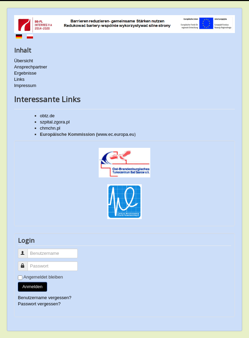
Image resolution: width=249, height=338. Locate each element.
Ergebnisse (25, 73)
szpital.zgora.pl (55, 121)
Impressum (25, 85)
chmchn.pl (50, 128)
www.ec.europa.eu (116, 134)
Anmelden (32, 286)
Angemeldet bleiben (43, 277)
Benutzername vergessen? (44, 297)
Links (19, 79)
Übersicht (23, 60)
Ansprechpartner (30, 66)
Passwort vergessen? (39, 303)
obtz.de (47, 115)
